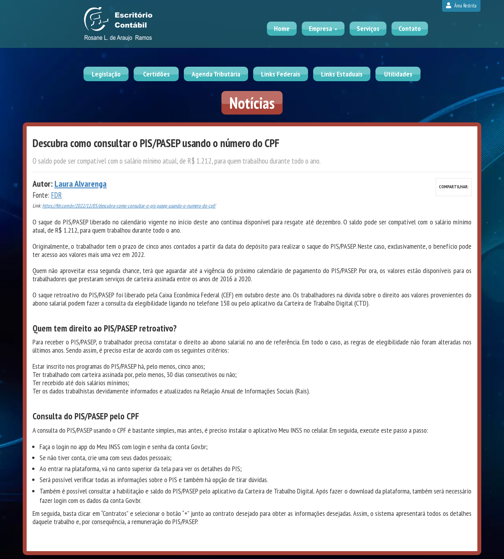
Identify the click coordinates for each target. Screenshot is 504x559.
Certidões (156, 73)
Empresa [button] (323, 28)
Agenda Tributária (216, 73)
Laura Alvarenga (80, 183)
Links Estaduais (342, 73)
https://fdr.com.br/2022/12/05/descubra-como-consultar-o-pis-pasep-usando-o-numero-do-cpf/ (129, 205)
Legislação (106, 73)
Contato (410, 28)
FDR (56, 195)
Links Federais (280, 73)
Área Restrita (461, 5)
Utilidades (398, 73)
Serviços (368, 28)
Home (282, 28)
